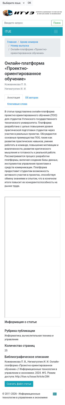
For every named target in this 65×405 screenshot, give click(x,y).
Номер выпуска (20, 45)
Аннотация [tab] (13, 97)
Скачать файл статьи (19, 383)
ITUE (8, 31)
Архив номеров (29, 41)
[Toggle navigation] (56, 31)
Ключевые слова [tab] (17, 103)
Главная (12, 41)
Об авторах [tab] (31, 97)
